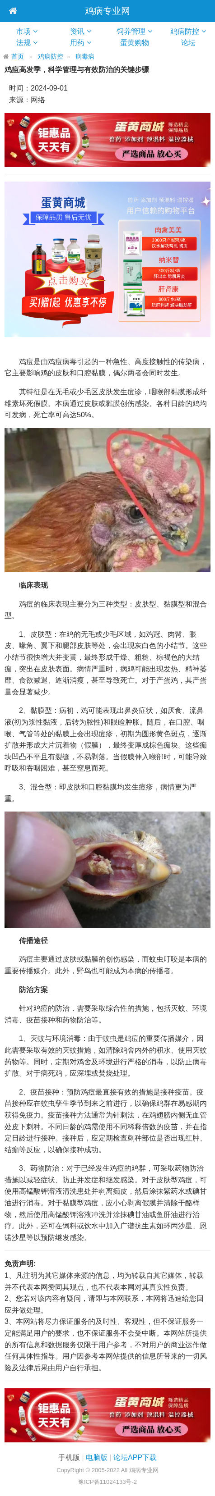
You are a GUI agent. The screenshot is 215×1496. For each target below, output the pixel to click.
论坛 (192, 42)
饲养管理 (131, 31)
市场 (23, 31)
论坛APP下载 (135, 1457)
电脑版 (97, 1457)
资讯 (77, 31)
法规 (23, 42)
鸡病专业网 (107, 11)
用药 (77, 42)
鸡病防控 (184, 31)
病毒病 (84, 56)
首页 (17, 56)
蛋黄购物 (138, 42)
